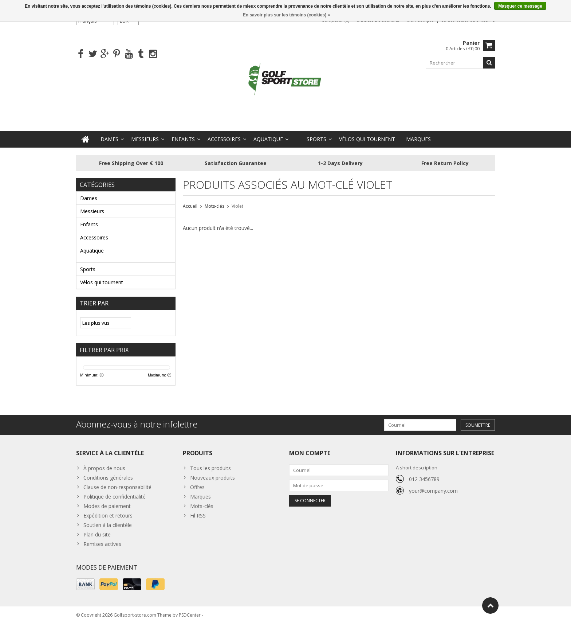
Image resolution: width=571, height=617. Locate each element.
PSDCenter (190, 608)
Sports (316, 132)
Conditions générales (108, 470)
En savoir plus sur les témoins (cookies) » (286, 14)
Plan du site (97, 527)
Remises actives (102, 537)
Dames (109, 132)
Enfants (183, 132)
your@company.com (433, 483)
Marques (418, 132)
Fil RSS (198, 508)
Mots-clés (214, 199)
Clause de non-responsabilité (117, 480)
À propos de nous (104, 461)
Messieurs (145, 132)
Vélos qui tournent (367, 132)
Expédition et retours (108, 508)
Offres (197, 480)
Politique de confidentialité (114, 489)
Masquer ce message (520, 6)
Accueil (190, 199)
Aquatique (268, 132)
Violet (237, 199)
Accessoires (224, 132)
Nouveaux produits (212, 470)
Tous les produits (210, 461)
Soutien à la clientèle (107, 518)
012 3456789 (424, 472)
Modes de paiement (107, 499)
